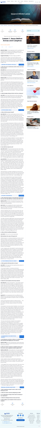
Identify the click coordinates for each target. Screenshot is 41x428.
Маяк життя (32, 421)
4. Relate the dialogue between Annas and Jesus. (10, 397)
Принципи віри (31, 420)
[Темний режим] (37, 2)
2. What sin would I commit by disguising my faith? (11, 392)
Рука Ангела (38, 421)
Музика (22, 1)
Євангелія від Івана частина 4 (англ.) (19, 25)
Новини (12, 1)
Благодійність (31, 1)
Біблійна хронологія (31, 416)
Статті (19, 1)
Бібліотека (26, 1)
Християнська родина (31, 417)
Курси (16, 1)
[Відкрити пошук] (36, 2)
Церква (8, 1)
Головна (2, 25)
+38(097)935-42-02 (6, 421)
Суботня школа (10, 25)
